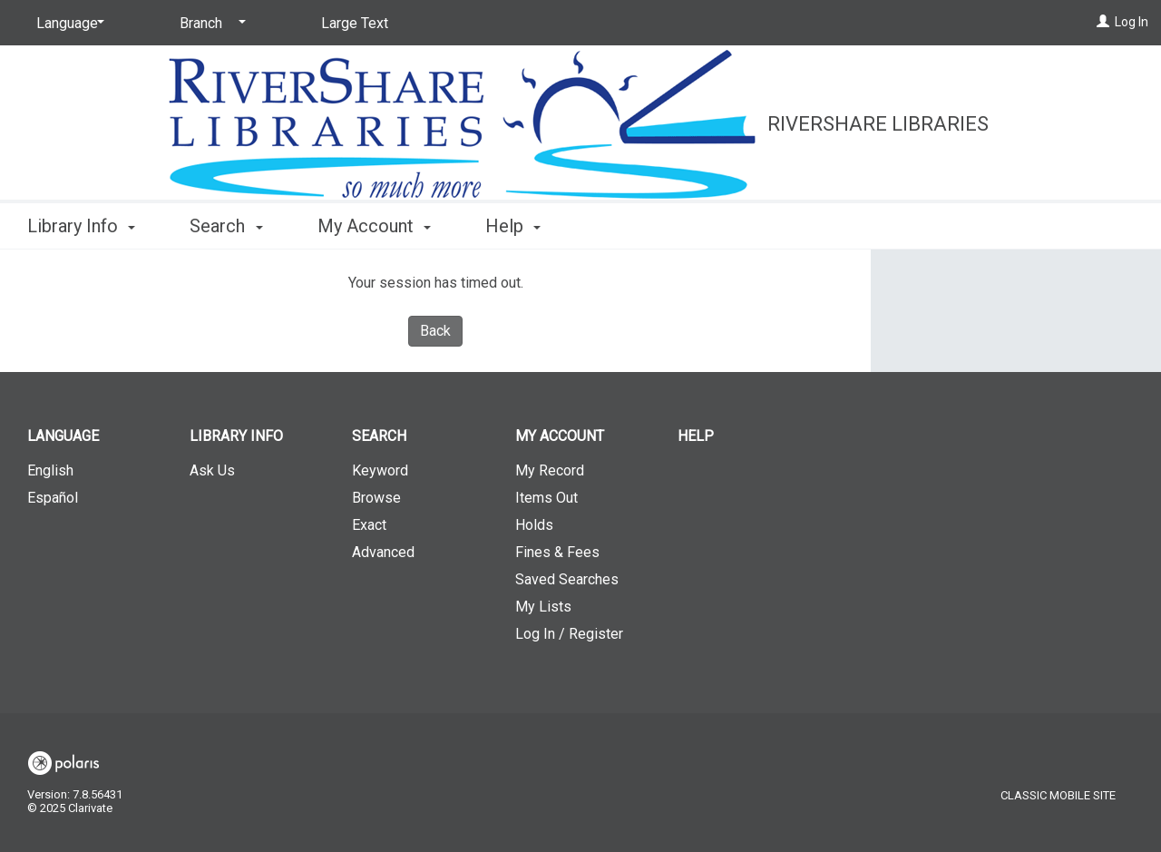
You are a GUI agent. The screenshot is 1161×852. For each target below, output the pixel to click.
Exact (369, 525)
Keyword (380, 470)
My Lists (543, 606)
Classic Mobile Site (1058, 795)
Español (52, 497)
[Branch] (210, 23)
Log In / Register (569, 633)
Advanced (383, 552)
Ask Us (212, 470)
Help (696, 436)
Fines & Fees (557, 552)
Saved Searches (567, 579)
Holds (534, 525)
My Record (549, 470)
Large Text (354, 23)
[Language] (67, 23)
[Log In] (1103, 22)
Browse (376, 497)
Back (435, 330)
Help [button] (513, 226)
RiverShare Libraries (878, 124)
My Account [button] (374, 226)
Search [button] (226, 226)
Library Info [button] (81, 226)
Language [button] (63, 436)
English (50, 470)
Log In (1131, 22)
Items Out (546, 497)
